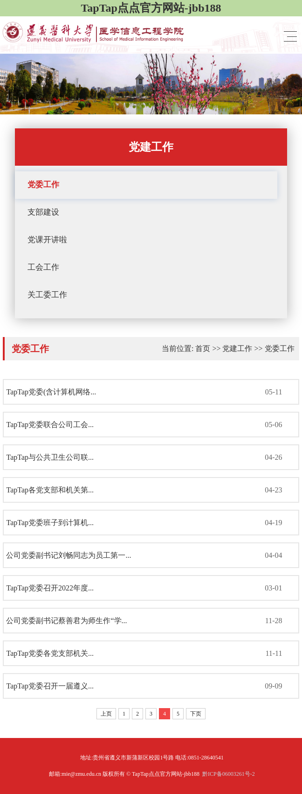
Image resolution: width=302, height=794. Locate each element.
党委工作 (43, 184)
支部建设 (43, 212)
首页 (202, 348)
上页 (106, 713)
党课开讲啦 (47, 239)
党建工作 (237, 348)
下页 (195, 713)
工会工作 (43, 267)
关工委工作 (47, 294)
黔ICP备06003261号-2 (228, 774)
